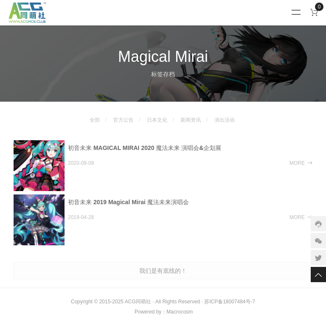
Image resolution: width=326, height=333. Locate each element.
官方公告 (123, 116)
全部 (95, 116)
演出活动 (224, 116)
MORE (300, 167)
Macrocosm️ (179, 312)
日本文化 (157, 116)
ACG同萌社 (138, 302)
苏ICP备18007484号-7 (229, 302)
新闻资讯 (190, 116)
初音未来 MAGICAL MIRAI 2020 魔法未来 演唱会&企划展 (144, 152)
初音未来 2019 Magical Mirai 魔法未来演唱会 (128, 206)
